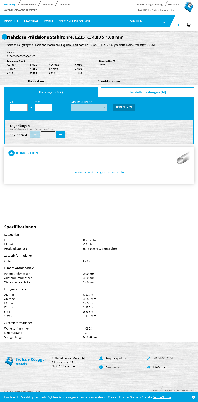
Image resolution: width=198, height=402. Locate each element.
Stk (19, 105)
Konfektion (36, 81)
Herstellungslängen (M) (147, 92)
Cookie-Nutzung (162, 397)
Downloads (47, 4)
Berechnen (124, 107)
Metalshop (9, 4)
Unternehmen (28, 4)
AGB (155, 390)
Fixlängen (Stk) (51, 92)
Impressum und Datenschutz (179, 390)
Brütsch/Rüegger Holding (149, 4)
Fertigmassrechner (74, 21)
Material (31, 21)
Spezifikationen (109, 81)
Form (48, 21)
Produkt (11, 21)
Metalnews (64, 4)
